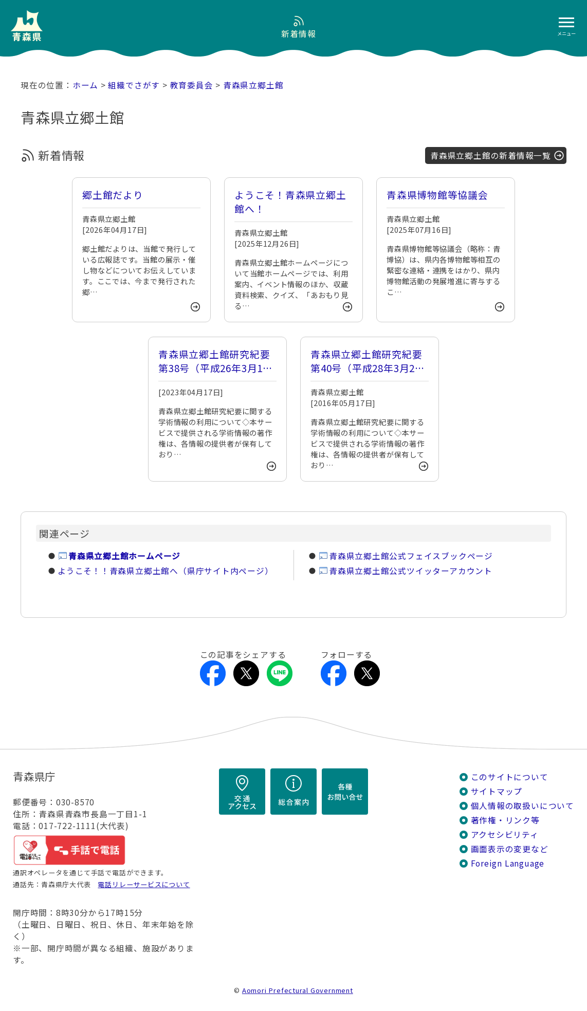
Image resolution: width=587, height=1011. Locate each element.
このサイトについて (509, 777)
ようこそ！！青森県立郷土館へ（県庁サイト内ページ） (165, 571)
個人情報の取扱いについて (522, 806)
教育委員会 (191, 85)
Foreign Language (508, 863)
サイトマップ (497, 791)
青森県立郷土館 (253, 85)
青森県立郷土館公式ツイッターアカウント (410, 571)
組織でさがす (134, 85)
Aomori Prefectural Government (297, 990)
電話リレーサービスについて (144, 884)
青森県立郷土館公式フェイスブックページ (411, 556)
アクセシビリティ (505, 834)
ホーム (85, 85)
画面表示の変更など (509, 849)
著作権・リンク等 (505, 820)
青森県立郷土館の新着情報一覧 (490, 155)
